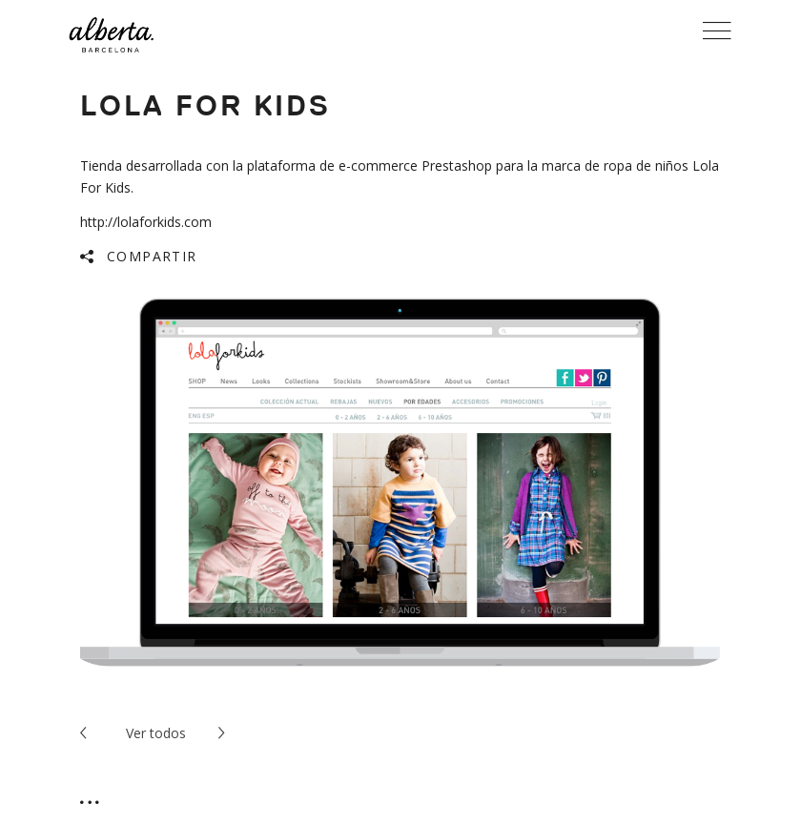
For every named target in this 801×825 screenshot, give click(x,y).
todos (156, 733)
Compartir (152, 256)
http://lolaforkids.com (146, 222)
